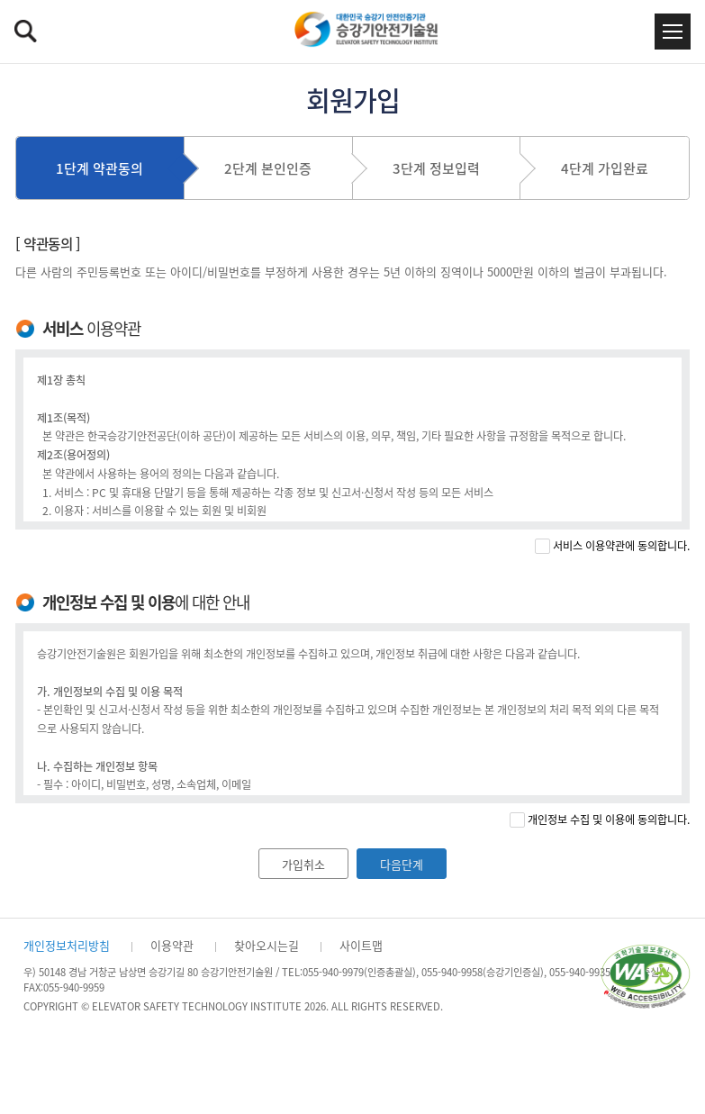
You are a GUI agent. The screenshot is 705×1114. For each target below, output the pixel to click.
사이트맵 (361, 945)
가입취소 (303, 864)
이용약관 (172, 945)
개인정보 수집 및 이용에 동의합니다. (609, 820)
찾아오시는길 (266, 945)
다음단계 (401, 864)
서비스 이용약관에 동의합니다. (621, 546)
